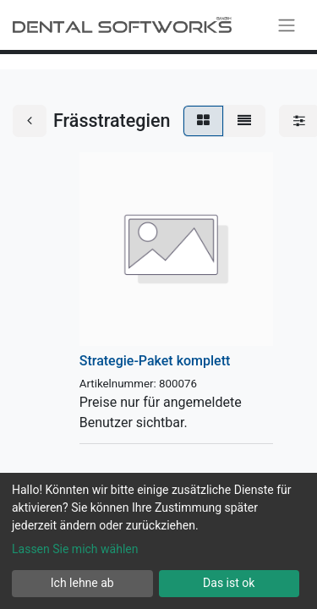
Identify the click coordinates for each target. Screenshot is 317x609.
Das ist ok (228, 583)
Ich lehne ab (82, 583)
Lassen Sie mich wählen (75, 549)
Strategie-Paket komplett (155, 361)
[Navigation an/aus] (286, 25)
